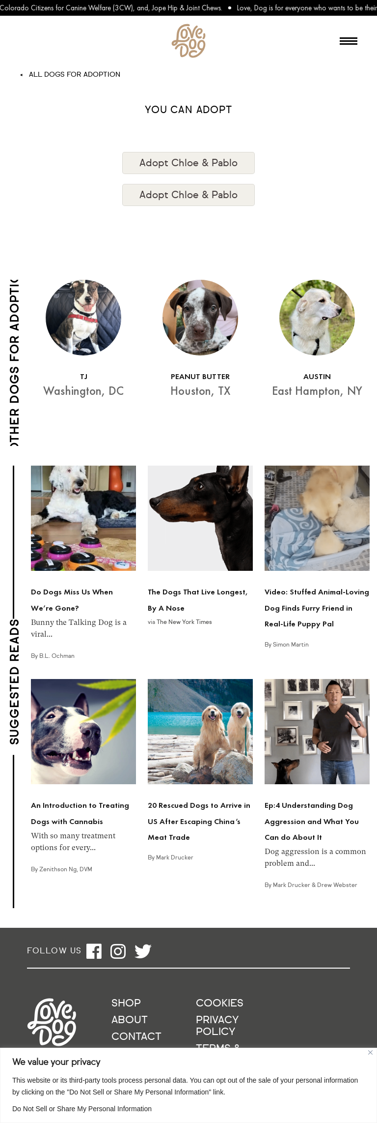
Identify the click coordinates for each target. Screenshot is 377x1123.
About (129, 1020)
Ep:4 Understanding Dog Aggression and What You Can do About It (312, 821)
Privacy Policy (217, 1026)
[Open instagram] (118, 951)
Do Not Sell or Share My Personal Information (82, 1109)
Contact (136, 1037)
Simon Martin (291, 645)
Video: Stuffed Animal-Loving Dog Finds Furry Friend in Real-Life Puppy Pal (317, 608)
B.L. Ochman (57, 656)
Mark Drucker (174, 858)
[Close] (370, 1052)
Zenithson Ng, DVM (65, 870)
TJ (83, 376)
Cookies (219, 1004)
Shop (126, 1004)
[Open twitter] (143, 951)
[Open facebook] (94, 951)
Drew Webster (337, 885)
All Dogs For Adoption (74, 74)
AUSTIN (317, 376)
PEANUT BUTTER (200, 376)
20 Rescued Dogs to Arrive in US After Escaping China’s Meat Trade (199, 821)
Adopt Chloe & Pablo (188, 163)
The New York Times (184, 622)
